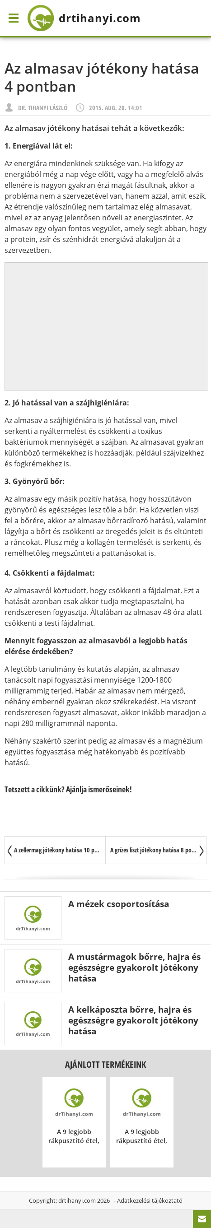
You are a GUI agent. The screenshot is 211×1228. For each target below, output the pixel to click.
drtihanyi (84, 18)
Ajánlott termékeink (105, 1064)
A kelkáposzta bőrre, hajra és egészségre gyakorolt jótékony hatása (133, 1020)
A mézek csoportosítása (118, 903)
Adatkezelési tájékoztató (150, 1200)
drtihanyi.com (77, 1200)
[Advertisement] (107, 326)
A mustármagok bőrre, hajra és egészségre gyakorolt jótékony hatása (134, 967)
